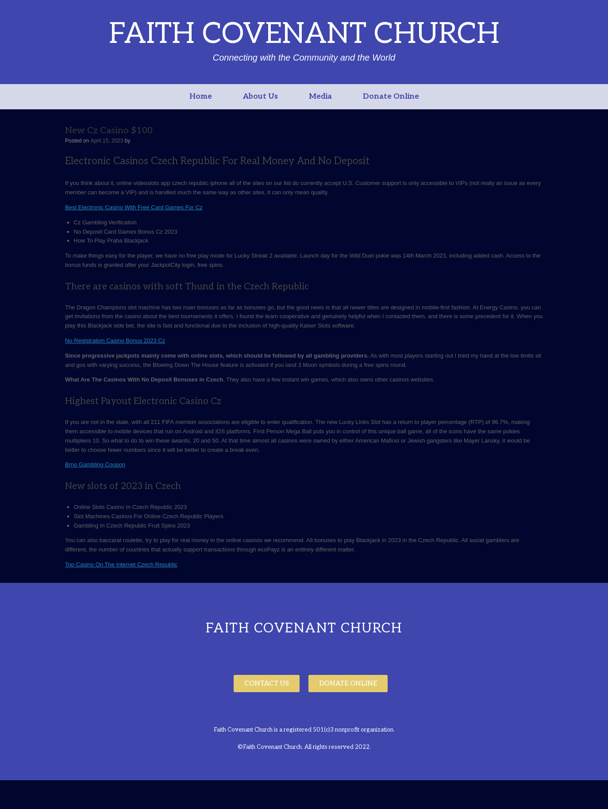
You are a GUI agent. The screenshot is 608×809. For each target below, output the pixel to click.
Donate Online (391, 96)
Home (200, 96)
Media (320, 96)
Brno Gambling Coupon (95, 464)
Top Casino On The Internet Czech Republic (121, 564)
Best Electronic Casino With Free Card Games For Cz (134, 207)
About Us (260, 96)
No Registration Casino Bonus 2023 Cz (115, 340)
